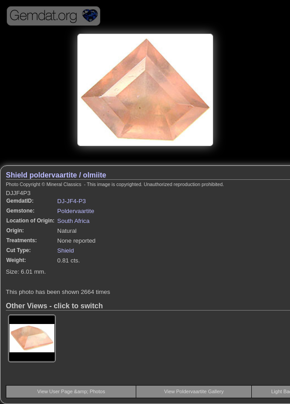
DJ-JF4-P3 (71, 201)
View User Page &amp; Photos (71, 391)
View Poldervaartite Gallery (193, 391)
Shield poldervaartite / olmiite (56, 175)
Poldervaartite (75, 211)
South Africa (73, 221)
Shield (65, 250)
